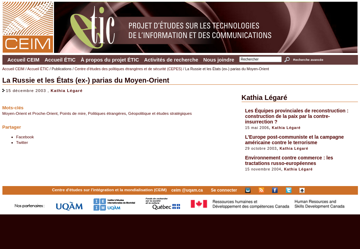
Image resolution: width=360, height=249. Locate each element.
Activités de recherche (171, 60)
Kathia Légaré (67, 90)
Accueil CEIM (23, 60)
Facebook (25, 137)
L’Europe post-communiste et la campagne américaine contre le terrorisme (294, 139)
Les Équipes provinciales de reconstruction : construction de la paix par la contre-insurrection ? (297, 116)
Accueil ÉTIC (60, 60)
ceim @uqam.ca (187, 190)
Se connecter (224, 190)
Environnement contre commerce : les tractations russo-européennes (289, 160)
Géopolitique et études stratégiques (160, 113)
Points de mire (73, 113)
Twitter (22, 142)
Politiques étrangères (107, 113)
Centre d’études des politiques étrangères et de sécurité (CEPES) (128, 69)
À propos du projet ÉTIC (110, 60)
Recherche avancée (308, 60)
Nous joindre (218, 60)
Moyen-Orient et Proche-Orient (30, 113)
